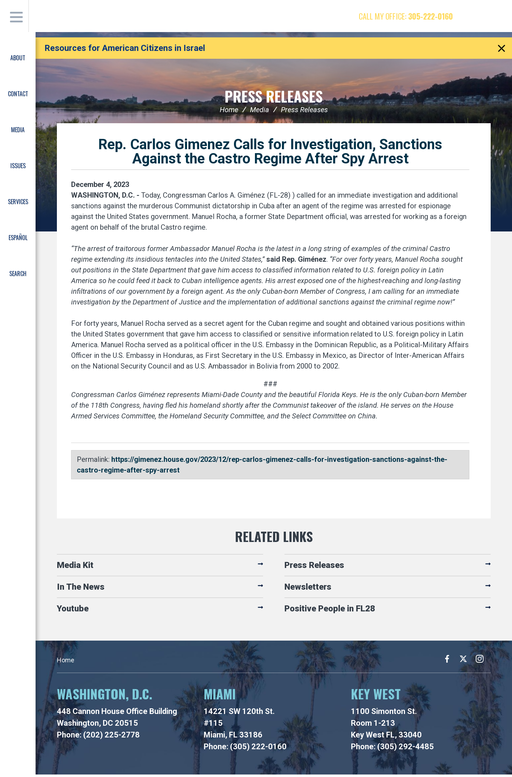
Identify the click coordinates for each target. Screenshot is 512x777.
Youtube (73, 611)
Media (259, 112)
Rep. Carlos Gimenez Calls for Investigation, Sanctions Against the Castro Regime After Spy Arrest (270, 154)
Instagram (495, 16)
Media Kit (75, 568)
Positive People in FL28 (329, 611)
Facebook (467, 16)
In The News (81, 589)
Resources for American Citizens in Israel (124, 48)
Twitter (481, 16)
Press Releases (274, 97)
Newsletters (307, 589)
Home (229, 112)
